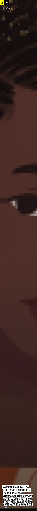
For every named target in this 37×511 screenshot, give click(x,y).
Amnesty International (2, 2)
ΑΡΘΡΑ (8, 8)
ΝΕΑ (4, 8)
